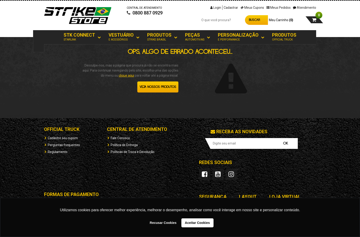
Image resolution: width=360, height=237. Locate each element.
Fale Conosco (120, 138)
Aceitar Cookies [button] (197, 223)
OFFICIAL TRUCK (61, 129)
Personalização (238, 37)
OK (285, 143)
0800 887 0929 (145, 17)
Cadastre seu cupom (63, 138)
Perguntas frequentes (64, 145)
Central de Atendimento (137, 129)
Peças (194, 37)
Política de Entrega (124, 145)
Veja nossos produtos (158, 87)
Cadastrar (231, 7)
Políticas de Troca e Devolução (133, 152)
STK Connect (79, 37)
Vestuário (121, 37)
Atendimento (304, 7)
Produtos (159, 37)
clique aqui (126, 75)
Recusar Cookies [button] (163, 223)
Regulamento (58, 152)
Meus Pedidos (278, 7)
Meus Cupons (252, 7)
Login (215, 7)
